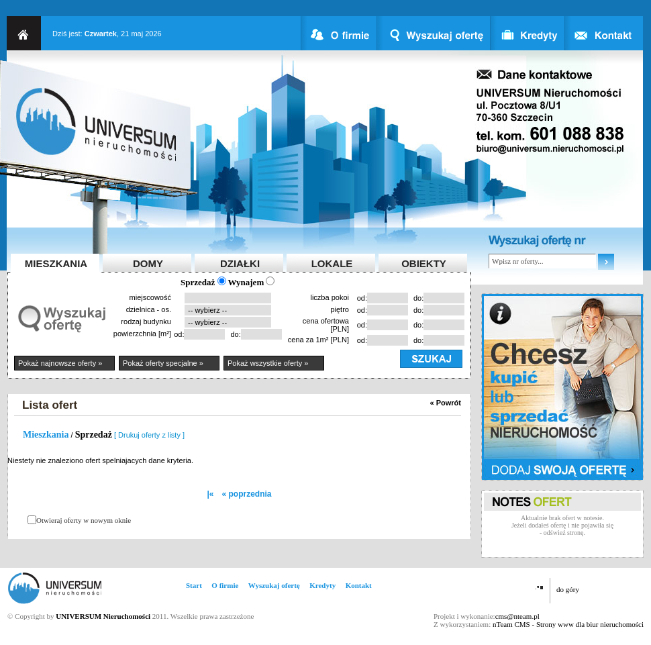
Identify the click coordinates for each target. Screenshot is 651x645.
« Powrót (445, 403)
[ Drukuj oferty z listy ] (149, 435)
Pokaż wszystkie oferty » (268, 363)
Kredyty (322, 585)
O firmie (224, 585)
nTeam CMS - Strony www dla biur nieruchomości (568, 624)
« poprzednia (247, 494)
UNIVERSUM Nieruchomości (103, 616)
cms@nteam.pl (517, 616)
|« (210, 494)
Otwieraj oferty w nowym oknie (83, 520)
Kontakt (359, 585)
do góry (567, 589)
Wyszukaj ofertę (274, 585)
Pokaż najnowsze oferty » (60, 363)
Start (194, 585)
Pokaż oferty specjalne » (163, 363)
